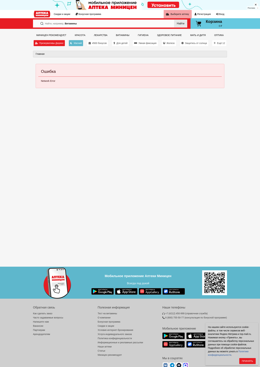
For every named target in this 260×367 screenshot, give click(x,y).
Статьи (101, 350)
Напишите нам (41, 321)
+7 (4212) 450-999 (185, 313)
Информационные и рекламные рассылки (120, 342)
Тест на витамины (107, 313)
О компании (104, 317)
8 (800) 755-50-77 (194, 317)
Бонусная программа (109, 321)
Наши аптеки (105, 346)
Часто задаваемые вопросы (48, 317)
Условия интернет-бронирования (115, 330)
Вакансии (38, 326)
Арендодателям (41, 334)
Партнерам (39, 330)
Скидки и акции (106, 326)
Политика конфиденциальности (115, 338)
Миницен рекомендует (110, 355)
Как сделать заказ (42, 313)
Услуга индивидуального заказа (115, 334)
